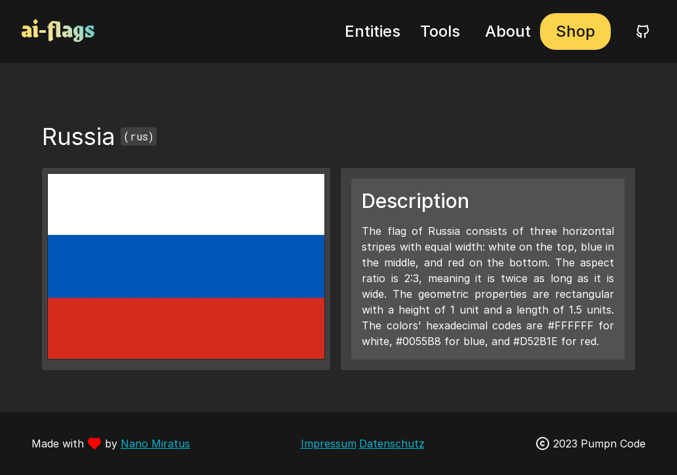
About (508, 31)
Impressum (329, 443)
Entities (372, 31)
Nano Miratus (155, 443)
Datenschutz (392, 443)
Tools (440, 31)
